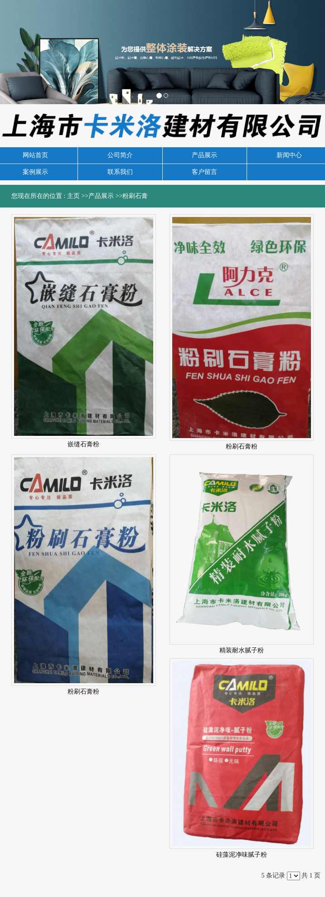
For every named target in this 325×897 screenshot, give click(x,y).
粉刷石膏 (135, 196)
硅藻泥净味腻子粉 (241, 854)
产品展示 (204, 155)
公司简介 (120, 155)
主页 (73, 196)
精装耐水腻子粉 (241, 650)
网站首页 (35, 155)
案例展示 (35, 172)
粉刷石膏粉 (241, 446)
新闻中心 (289, 155)
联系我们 (120, 172)
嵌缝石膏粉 (83, 444)
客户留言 (204, 172)
